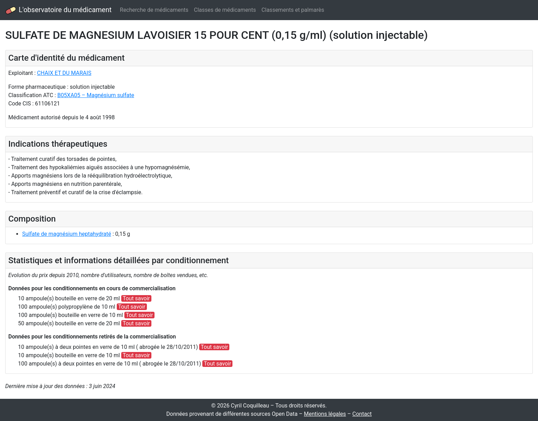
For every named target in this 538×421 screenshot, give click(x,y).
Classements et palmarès (293, 10)
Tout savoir (136, 298)
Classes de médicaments (225, 10)
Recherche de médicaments (154, 10)
